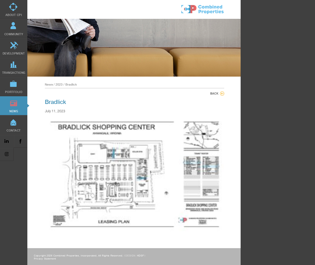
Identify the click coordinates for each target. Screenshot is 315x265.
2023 (59, 84)
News (49, 84)
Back (214, 93)
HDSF (140, 255)
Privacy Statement (45, 258)
